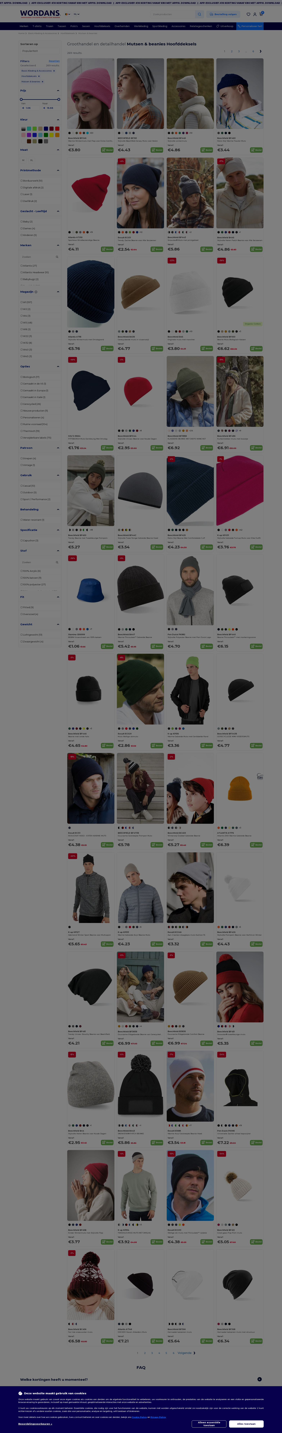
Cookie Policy (139, 1417)
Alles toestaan (246, 1424)
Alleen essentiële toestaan (209, 1424)
